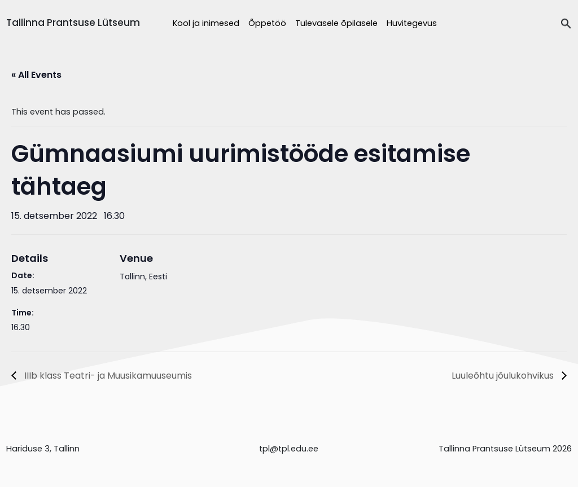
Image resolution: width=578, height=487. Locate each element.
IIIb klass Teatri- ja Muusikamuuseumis (107, 375)
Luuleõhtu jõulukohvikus (504, 375)
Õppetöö (267, 23)
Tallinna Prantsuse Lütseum (73, 22)
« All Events (36, 74)
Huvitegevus (412, 23)
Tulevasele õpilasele (336, 23)
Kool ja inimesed (206, 23)
